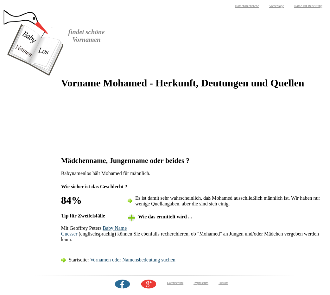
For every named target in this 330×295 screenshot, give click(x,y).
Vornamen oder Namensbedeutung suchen (132, 259)
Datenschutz (175, 283)
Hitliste (223, 283)
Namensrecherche (247, 6)
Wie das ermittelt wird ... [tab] (165, 216)
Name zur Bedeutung (308, 6)
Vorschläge (276, 6)
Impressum (201, 283)
